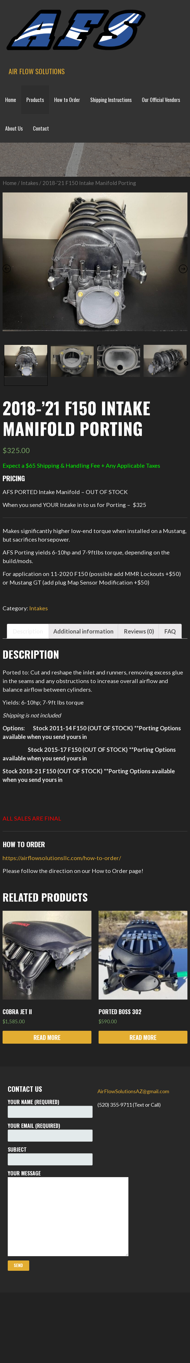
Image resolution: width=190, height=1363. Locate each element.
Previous (3, 409)
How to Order (67, 99)
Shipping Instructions (111, 99)
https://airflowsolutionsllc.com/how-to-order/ (62, 903)
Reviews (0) (139, 676)
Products (35, 99)
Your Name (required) (50, 1153)
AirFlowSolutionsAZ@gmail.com (133, 1136)
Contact (41, 128)
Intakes (29, 228)
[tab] (28, 676)
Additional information (83, 676)
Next (186, 409)
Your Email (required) (50, 1177)
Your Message (50, 1257)
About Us (14, 128)
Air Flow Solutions (37, 71)
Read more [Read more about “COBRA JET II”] (47, 1082)
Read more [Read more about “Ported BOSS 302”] (143, 1082)
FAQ (170, 676)
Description (28, 676)
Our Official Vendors (161, 99)
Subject (50, 1200)
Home (10, 99)
